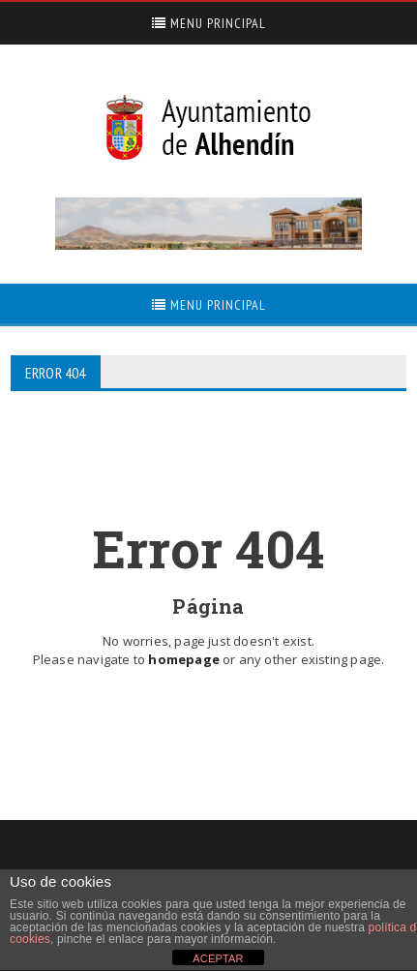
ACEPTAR (218, 958)
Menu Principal (209, 23)
